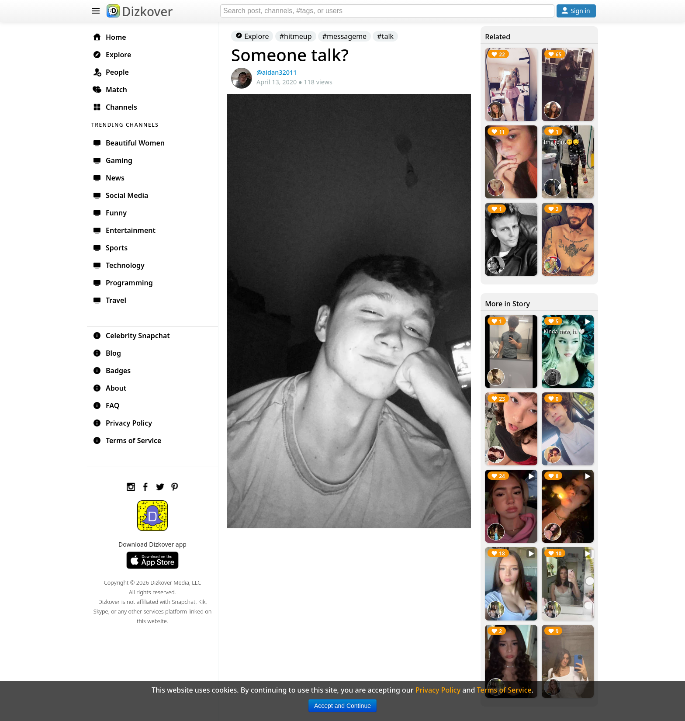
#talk (385, 36)
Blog (107, 353)
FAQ (106, 405)
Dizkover (140, 11)
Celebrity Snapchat (131, 335)
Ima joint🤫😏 (562, 142)
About (109, 388)
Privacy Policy (122, 423)
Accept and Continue (342, 705)
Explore (252, 36)
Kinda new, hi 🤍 (564, 331)
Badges (112, 370)
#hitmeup (296, 36)
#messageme (344, 36)
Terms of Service (127, 440)
